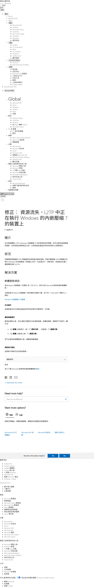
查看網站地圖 (13, 190)
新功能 (14, 69)
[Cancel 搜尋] (3, 196)
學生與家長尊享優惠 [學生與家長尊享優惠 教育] (11, 512)
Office (10, 20)
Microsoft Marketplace (20, 175)
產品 (10, 23)
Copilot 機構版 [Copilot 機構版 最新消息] (9, 468)
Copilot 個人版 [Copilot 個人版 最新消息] (9, 470)
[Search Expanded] (9, 194)
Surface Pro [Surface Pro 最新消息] (8, 464)
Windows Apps (17, 118)
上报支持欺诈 (17, 82)
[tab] (9, 415)
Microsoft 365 (13, 18)
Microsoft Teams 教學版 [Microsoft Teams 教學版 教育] (12, 503)
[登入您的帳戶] (2, 199)
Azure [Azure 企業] (6, 526)
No (65, 456)
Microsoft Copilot (18, 34)
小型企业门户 (17, 76)
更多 (6, 14)
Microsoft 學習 (17, 168)
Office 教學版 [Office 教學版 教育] (8, 507)
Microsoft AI (16, 146)
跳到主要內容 (5, 1)
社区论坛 (15, 71)
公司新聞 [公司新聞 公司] (7, 569)
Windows (15, 38)
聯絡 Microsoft (9, 581)
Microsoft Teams (18, 29)
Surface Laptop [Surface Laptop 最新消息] (9, 466)
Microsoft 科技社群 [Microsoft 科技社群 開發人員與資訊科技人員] (11, 551)
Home (10, 16)
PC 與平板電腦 (17, 131)
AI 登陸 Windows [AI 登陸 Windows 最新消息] (10, 472)
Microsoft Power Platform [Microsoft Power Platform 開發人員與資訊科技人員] (12, 555)
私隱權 (6, 584)
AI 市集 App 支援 (18, 170)
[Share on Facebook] (6, 377)
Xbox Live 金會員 (18, 140)
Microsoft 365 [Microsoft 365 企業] (8, 530)
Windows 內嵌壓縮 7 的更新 (15, 299)
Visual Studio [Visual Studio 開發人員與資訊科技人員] (8, 560)
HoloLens (15, 54)
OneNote (15, 36)
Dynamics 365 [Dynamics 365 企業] (9, 528)
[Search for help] (26, 194)
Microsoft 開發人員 (19, 166)
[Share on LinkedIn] (10, 377)
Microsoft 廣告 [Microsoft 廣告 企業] (9, 532)
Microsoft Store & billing (20, 65)
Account (15, 62)
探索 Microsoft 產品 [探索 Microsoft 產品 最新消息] (11, 477)
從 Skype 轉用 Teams (19, 124)
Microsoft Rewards (18, 183)
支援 (14, 114)
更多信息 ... (16, 40)
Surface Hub (16, 56)
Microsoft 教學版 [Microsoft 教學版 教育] (10, 499)
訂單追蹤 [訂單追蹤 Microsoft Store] (7, 491)
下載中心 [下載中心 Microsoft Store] (7, 489)
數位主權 (15, 161)
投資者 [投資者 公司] (6, 574)
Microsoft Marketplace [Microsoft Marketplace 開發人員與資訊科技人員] (11, 553)
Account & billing (14, 60)
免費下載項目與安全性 (20, 185)
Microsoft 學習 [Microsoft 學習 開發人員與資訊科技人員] (9, 546)
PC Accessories (17, 47)
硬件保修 (15, 58)
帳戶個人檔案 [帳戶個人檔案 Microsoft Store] (9, 486)
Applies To (9, 230)
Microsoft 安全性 (18, 148)
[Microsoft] (7, 3)
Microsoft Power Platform (21, 157)
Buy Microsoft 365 (10, 87)
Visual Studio (16, 179)
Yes (53, 456)
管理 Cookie (8, 586)
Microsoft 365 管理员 (19, 74)
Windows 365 (17, 159)
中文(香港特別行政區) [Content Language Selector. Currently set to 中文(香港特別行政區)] (8, 578)
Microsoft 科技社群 (19, 172)
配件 (14, 133)
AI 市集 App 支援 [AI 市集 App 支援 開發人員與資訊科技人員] (10, 549)
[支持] (1, 8)
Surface (15, 45)
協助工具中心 (60, 432)
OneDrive (15, 32)
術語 (37, 369)
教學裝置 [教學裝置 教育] (7, 501)
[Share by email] (14, 377)
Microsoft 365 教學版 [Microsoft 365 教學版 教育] (11, 505)
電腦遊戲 (15, 142)
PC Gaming (16, 51)
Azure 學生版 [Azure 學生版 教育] (9, 514)
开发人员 (15, 78)
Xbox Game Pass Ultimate (21, 138)
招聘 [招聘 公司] (5, 567)
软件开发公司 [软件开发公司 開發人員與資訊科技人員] (9, 557)
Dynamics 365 (17, 153)
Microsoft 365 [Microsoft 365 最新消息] (8, 474)
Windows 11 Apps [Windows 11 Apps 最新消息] (10, 479)
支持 (2, 10)
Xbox (14, 49)
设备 (10, 43)
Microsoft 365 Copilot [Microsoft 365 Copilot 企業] (11, 534)
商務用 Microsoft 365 (19, 155)
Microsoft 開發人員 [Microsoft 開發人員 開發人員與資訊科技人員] (11, 544)
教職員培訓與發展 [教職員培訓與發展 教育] (10, 509)
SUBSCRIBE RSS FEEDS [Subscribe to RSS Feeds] (14, 383)
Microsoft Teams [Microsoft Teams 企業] (9, 537)
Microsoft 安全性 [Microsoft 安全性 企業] (10, 524)
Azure (14, 105)
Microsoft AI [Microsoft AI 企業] (8, 521)
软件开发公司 (17, 177)
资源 (10, 67)
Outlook (15, 27)
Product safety (17, 84)
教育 (14, 80)
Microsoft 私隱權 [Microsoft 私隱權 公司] (10, 572)
